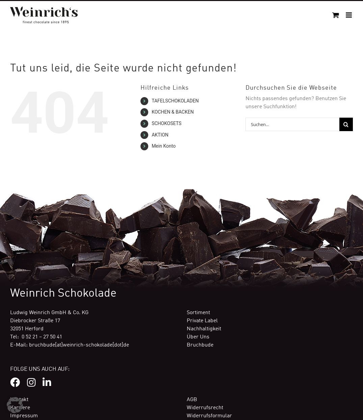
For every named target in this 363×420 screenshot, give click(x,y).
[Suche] (346, 124)
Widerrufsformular (209, 416)
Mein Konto (164, 146)
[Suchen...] (292, 124)
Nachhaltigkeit (204, 329)
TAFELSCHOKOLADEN (175, 100)
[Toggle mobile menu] (349, 15)
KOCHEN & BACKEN (173, 112)
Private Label (202, 321)
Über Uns (198, 337)
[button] (15, 405)
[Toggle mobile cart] (335, 15)
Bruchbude (200, 345)
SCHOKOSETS (166, 123)
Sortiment (198, 313)
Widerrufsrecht (205, 408)
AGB (192, 399)
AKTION (160, 135)
